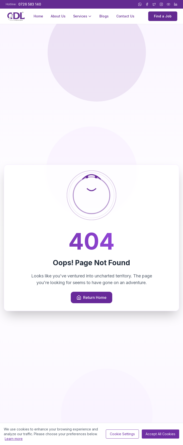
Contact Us (125, 16)
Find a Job (163, 16)
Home (38, 16)
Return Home (91, 297)
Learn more (14, 439)
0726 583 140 (29, 4)
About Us (58, 16)
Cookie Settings (122, 434)
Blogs (103, 16)
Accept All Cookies (160, 434)
